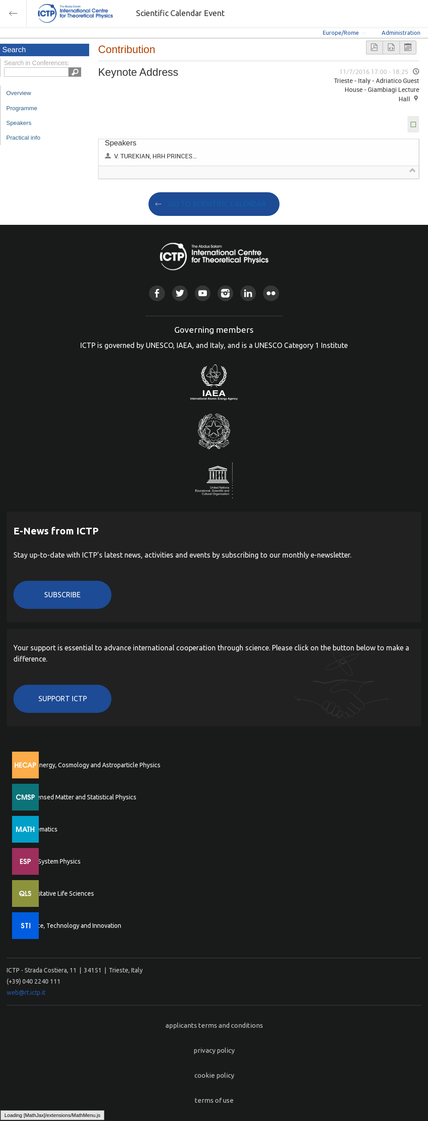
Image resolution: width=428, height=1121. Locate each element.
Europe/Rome (341, 32)
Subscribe (62, 595)
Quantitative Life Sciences (58, 893)
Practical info (23, 137)
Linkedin (248, 293)
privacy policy (214, 1050)
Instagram (225, 293)
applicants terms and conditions (214, 1025)
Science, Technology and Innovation (71, 925)
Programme (21, 108)
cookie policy (214, 1075)
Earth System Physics (51, 861)
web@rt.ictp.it (26, 992)
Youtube (202, 293)
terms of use (214, 1100)
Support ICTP (62, 699)
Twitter (180, 293)
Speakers (18, 123)
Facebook (157, 293)
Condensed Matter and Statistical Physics (79, 797)
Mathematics (40, 829)
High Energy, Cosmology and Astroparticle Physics (91, 765)
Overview (18, 93)
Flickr (271, 293)
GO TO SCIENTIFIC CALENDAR (217, 204)
